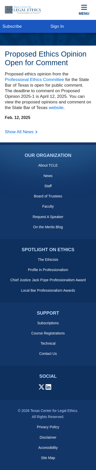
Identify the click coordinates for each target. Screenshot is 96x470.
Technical (47, 343)
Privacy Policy (48, 427)
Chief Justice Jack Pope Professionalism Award (48, 280)
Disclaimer (48, 437)
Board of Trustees (48, 196)
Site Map (48, 458)
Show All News (19, 131)
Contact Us (48, 354)
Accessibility (48, 448)
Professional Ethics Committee (34, 79)
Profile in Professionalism (48, 270)
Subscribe (12, 26)
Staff (48, 186)
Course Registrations (48, 333)
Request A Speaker (48, 217)
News (48, 176)
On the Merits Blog (48, 227)
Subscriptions (48, 323)
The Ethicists (48, 260)
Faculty (48, 206)
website (56, 107)
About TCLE (48, 165)
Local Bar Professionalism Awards (48, 290)
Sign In (57, 26)
